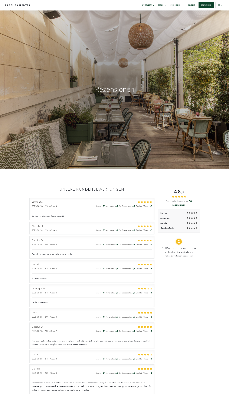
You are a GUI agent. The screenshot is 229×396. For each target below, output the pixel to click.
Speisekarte (148, 5)
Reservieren (206, 5)
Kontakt (191, 5)
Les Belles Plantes (17, 5)
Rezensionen (175, 5)
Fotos (162, 5)
